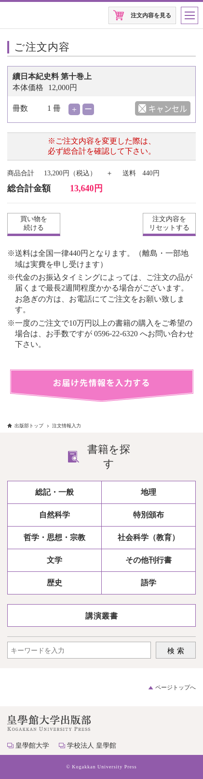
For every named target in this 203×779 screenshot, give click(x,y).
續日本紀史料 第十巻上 (52, 76)
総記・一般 (54, 492)
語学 (148, 583)
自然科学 (54, 515)
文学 (54, 560)
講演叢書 (101, 616)
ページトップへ (175, 687)
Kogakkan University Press (104, 766)
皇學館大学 (32, 745)
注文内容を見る (151, 15)
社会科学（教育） (148, 537)
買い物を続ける (33, 223)
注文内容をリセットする (169, 223)
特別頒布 (148, 515)
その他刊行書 (148, 560)
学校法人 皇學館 (91, 745)
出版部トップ (28, 425)
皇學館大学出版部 (37, 15)
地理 (148, 492)
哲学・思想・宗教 (54, 537)
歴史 (54, 583)
